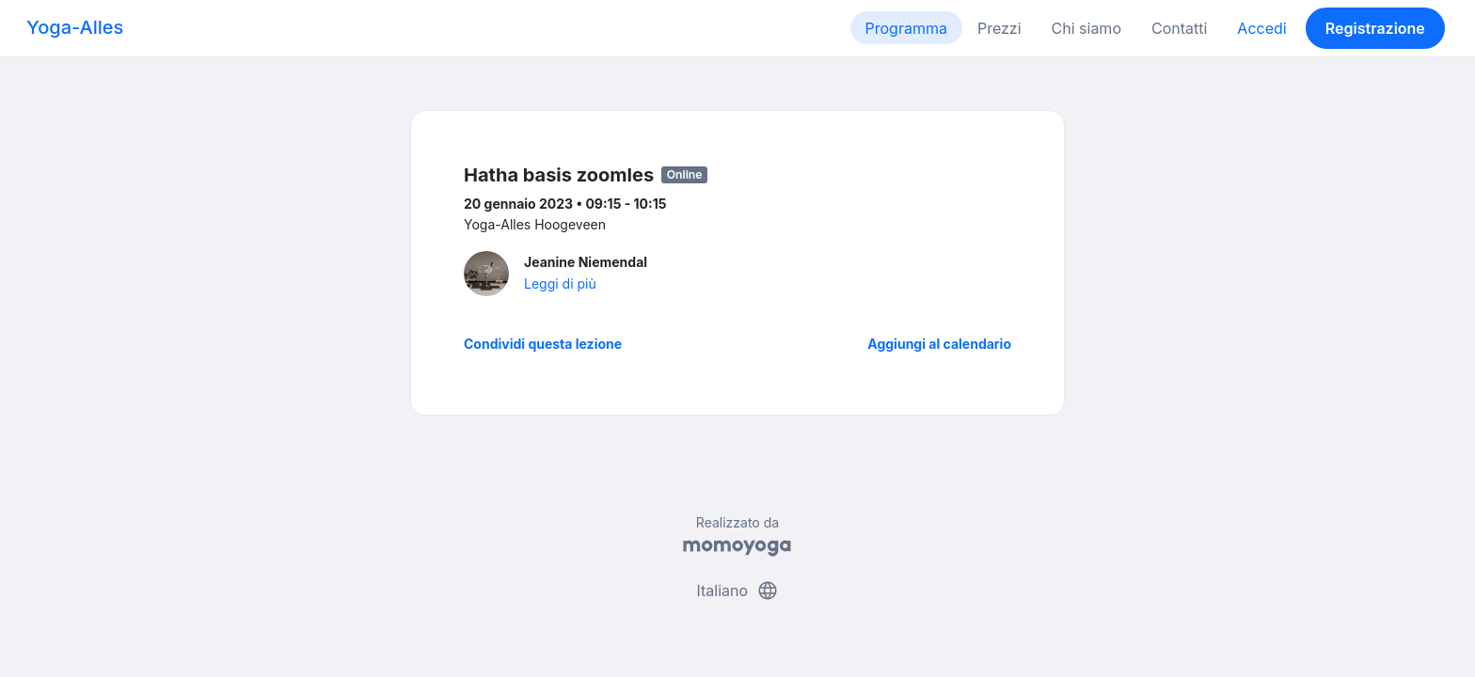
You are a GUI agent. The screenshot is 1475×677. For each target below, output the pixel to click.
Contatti (1179, 28)
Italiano (737, 590)
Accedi (1261, 28)
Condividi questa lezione (543, 344)
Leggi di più (560, 283)
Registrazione (1375, 28)
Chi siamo (1086, 28)
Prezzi (999, 28)
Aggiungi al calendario (939, 344)
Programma (906, 28)
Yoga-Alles (74, 27)
